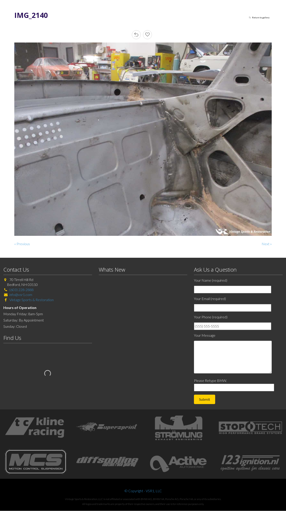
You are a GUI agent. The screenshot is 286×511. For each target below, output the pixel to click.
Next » (267, 244)
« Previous (22, 244)
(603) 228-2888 (21, 289)
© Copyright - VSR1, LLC (143, 491)
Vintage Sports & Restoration (31, 300)
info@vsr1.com (20, 294)
